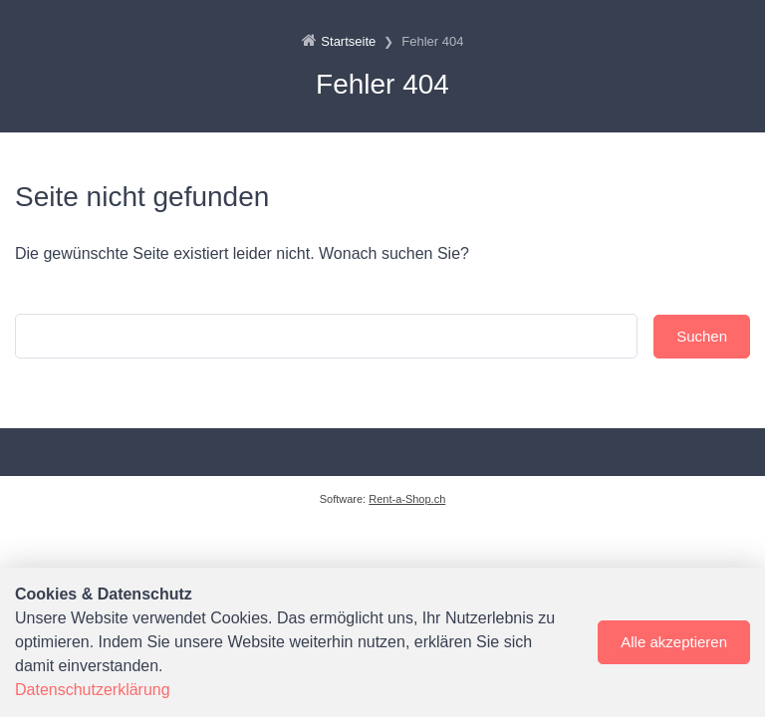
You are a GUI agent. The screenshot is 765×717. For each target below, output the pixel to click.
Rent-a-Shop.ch (407, 499)
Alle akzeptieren (674, 641)
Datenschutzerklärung (92, 689)
